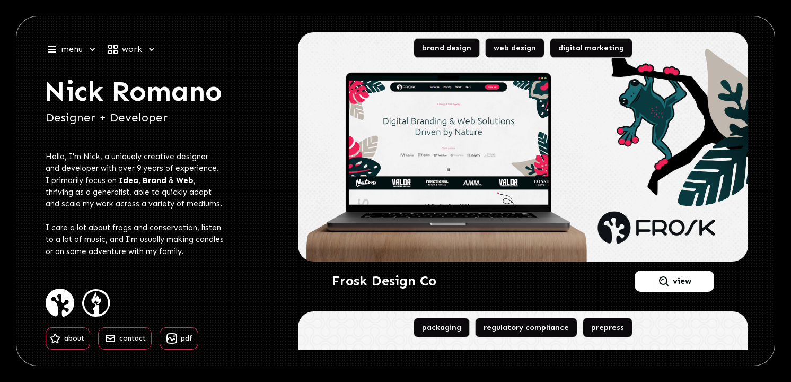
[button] (76, 49)
